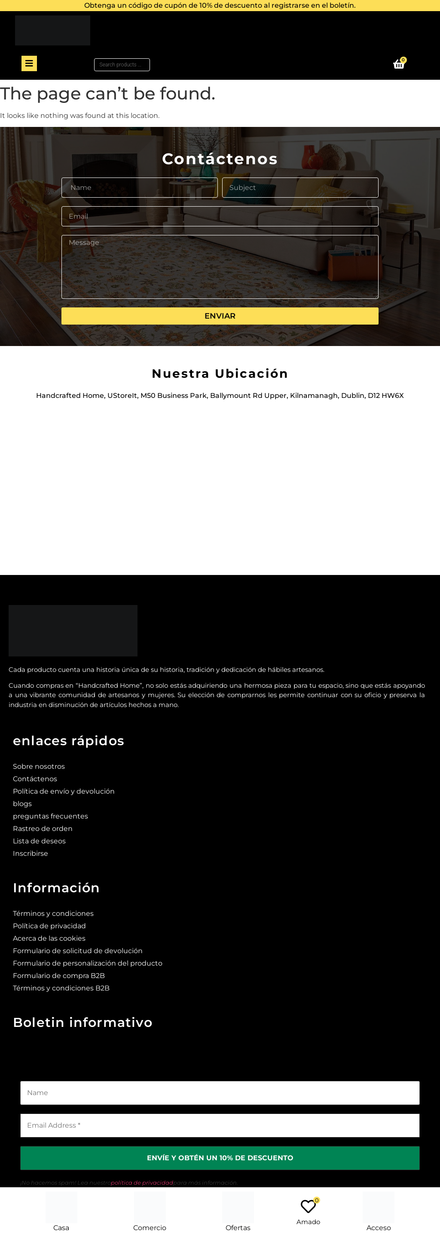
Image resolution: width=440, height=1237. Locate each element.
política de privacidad (142, 1182)
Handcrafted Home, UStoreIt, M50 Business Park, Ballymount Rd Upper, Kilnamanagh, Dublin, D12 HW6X (220, 395)
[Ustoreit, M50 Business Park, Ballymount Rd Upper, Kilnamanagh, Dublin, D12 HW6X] (220, 483)
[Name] (220, 1093)
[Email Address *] (220, 1126)
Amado (308, 1222)
